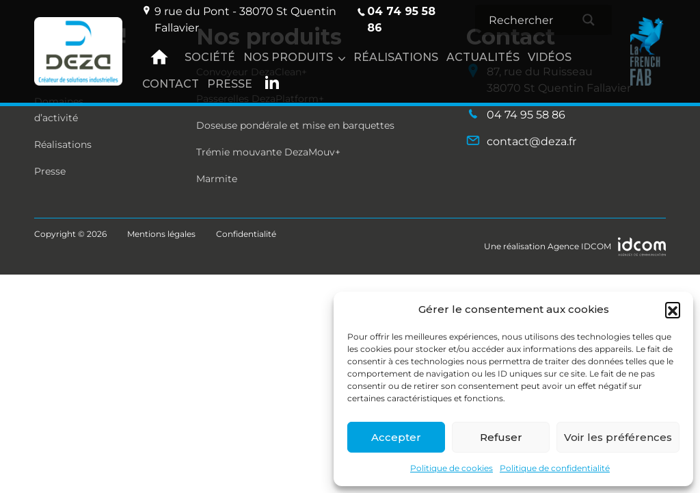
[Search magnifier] (588, 20)
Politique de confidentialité (555, 468)
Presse (229, 83)
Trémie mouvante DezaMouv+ (268, 152)
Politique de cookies (451, 468)
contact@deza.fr (521, 141)
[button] (672, 309)
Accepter (396, 437)
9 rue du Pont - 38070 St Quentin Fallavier (239, 18)
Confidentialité (246, 234)
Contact (170, 83)
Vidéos (549, 57)
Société (210, 57)
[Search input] (534, 20)
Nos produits (288, 57)
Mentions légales (161, 234)
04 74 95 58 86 (395, 18)
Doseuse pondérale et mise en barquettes (295, 125)
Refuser (501, 437)
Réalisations (395, 57)
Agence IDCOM (579, 246)
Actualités (483, 57)
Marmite (216, 179)
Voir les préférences (618, 437)
